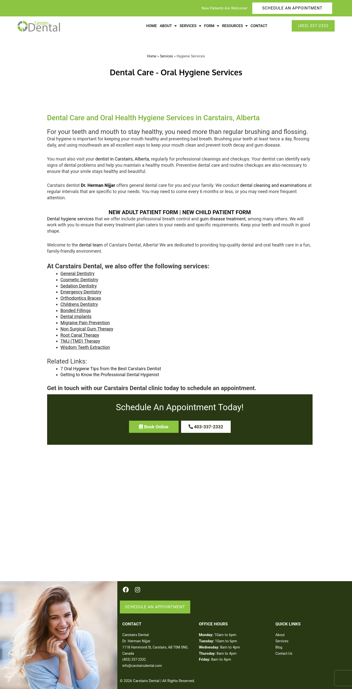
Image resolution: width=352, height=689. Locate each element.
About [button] (168, 26)
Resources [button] (235, 26)
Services (167, 56)
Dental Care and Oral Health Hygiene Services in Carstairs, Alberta (138, 117)
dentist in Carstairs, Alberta (122, 157)
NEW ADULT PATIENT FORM (141, 210)
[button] (154, 425)
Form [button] (211, 26)
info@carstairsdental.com (143, 661)
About (280, 630)
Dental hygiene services (70, 217)
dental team (91, 243)
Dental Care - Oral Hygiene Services (176, 71)
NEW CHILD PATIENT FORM (219, 210)
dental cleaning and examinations (273, 184)
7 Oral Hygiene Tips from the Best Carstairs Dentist (111, 367)
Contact (259, 26)
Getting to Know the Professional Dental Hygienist (110, 373)
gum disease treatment (223, 217)
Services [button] (190, 26)
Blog (279, 642)
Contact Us (284, 648)
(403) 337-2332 (135, 654)
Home (151, 26)
